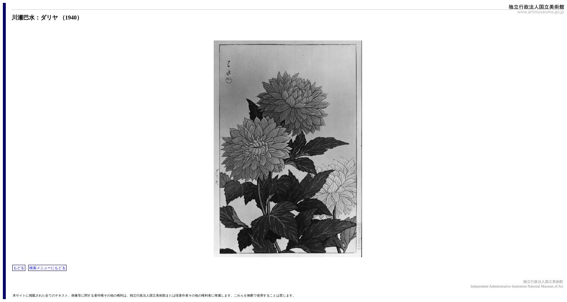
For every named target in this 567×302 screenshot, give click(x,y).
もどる (18, 268)
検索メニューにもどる (47, 268)
